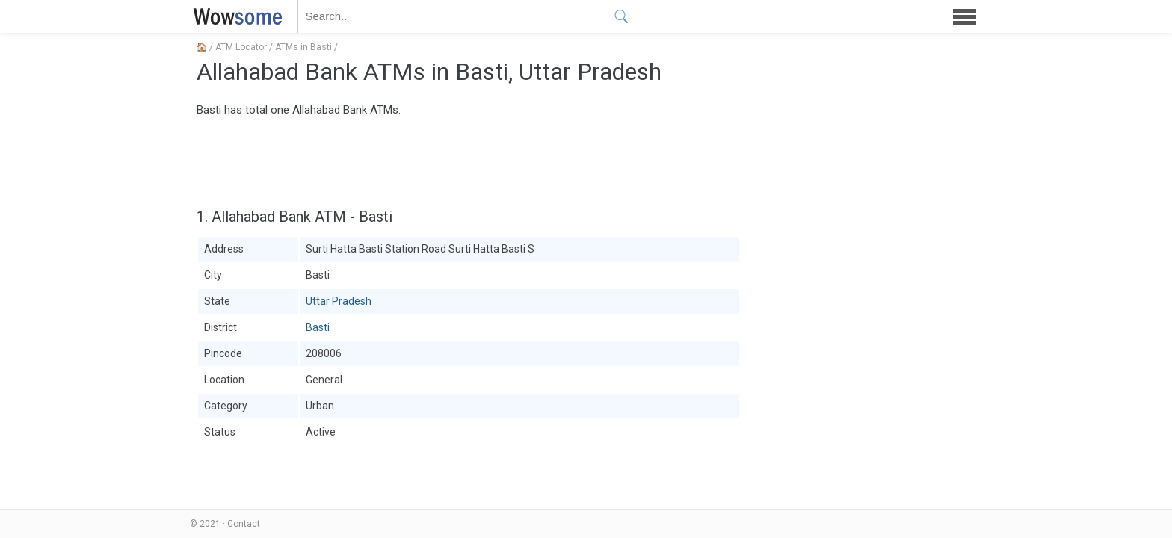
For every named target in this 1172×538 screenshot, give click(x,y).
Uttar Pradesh (338, 301)
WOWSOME (234, 16)
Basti (318, 327)
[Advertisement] (469, 160)
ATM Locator (241, 47)
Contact (243, 524)
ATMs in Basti (303, 47)
